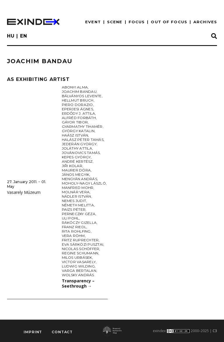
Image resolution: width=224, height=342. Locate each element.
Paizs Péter (74, 209)
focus (137, 22)
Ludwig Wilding (78, 266)
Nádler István (76, 196)
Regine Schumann (80, 253)
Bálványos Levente (82, 96)
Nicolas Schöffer (80, 249)
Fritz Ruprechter (80, 240)
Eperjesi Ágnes (77, 109)
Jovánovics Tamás (81, 152)
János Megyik (76, 174)
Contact (62, 332)
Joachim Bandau (79, 91)
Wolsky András (78, 275)
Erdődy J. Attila (78, 113)
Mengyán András (79, 179)
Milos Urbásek (77, 257)
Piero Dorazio (77, 104)
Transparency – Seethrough (78, 283)
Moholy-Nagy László (84, 183)
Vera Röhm (73, 235)
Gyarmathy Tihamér (82, 126)
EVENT (93, 22)
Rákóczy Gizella (79, 222)
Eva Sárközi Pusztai (83, 244)
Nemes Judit (74, 201)
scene (115, 22)
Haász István (75, 135)
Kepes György (76, 157)
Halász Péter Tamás (83, 139)
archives (205, 22)
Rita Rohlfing (76, 231)
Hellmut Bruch (78, 100)
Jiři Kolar (72, 166)
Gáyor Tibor (75, 122)
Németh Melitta (78, 205)
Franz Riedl (74, 227)
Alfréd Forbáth (79, 118)
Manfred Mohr (78, 187)
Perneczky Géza (78, 214)
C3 (215, 330)
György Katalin (78, 131)
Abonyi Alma (75, 87)
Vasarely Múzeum (24, 192)
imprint (33, 332)
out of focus (169, 22)
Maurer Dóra (76, 170)
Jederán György (79, 144)
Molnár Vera (76, 192)
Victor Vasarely (79, 262)
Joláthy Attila (77, 148)
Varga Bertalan (79, 270)
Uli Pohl (70, 218)
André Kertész (77, 161)
